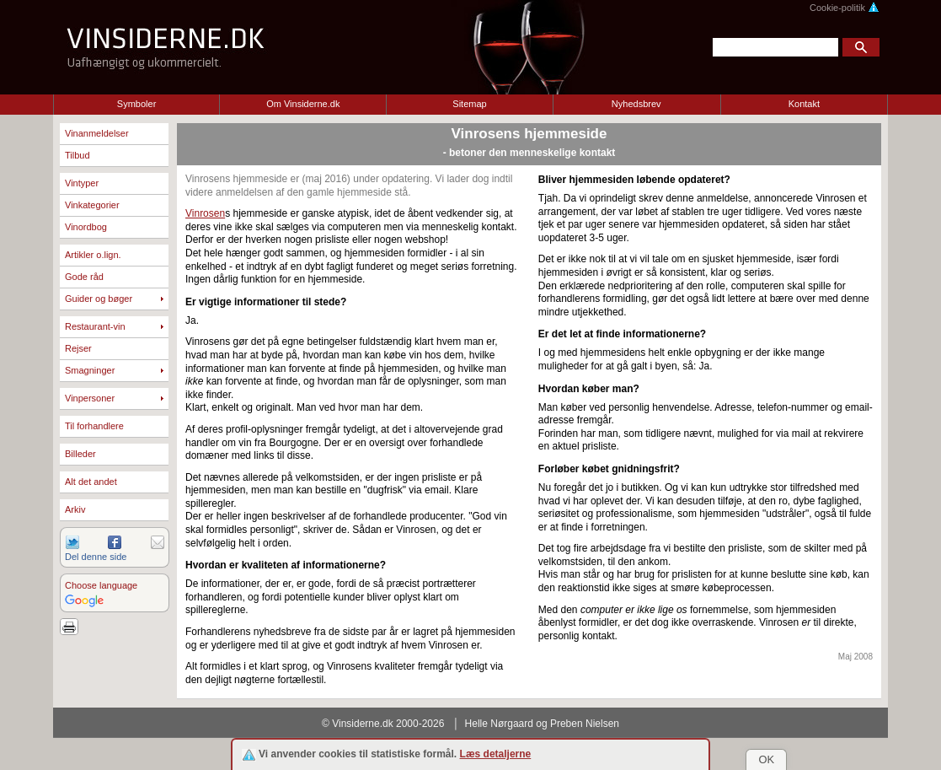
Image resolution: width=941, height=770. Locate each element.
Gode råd (84, 277)
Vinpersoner (90, 398)
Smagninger (90, 370)
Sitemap (469, 104)
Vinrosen (205, 213)
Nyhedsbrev (636, 104)
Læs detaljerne (496, 754)
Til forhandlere (94, 426)
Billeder (80, 454)
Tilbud (77, 155)
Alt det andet (91, 482)
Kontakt (804, 104)
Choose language (101, 585)
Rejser (78, 348)
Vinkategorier (92, 205)
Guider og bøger (98, 298)
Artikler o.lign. (93, 255)
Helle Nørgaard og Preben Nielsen (542, 724)
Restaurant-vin (95, 326)
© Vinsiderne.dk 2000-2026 (383, 724)
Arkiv (75, 509)
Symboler (136, 104)
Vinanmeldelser (97, 133)
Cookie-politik (845, 8)
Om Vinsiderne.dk (303, 104)
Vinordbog (86, 227)
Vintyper (82, 183)
